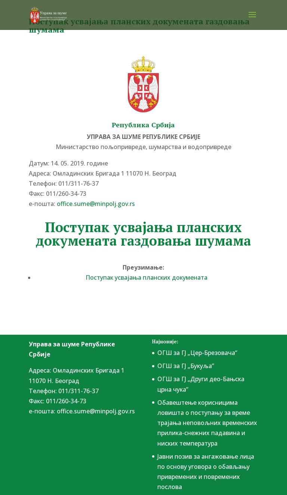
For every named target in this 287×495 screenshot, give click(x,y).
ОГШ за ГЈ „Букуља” (185, 366)
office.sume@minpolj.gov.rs (96, 204)
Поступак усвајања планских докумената (146, 277)
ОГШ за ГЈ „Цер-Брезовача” (197, 353)
